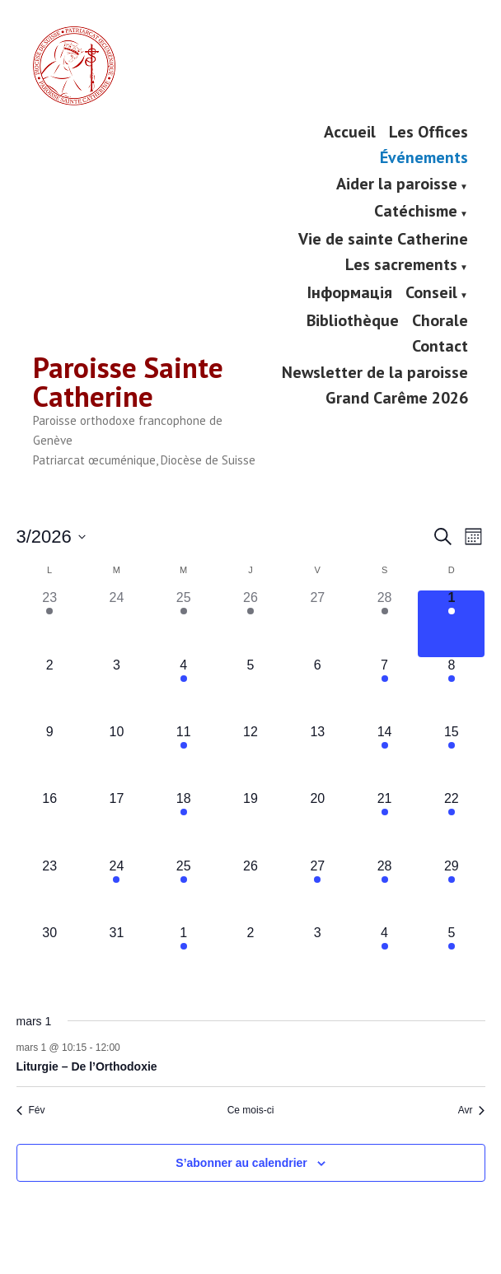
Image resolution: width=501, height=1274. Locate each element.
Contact (440, 346)
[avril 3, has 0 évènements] (317, 958)
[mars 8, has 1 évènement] (451, 690)
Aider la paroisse (396, 184)
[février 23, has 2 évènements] (49, 623)
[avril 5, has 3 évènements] (451, 958)
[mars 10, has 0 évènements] (116, 757)
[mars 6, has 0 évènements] (317, 690)
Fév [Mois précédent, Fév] (30, 1110)
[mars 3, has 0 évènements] (116, 690)
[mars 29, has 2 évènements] (451, 891)
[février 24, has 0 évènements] (116, 623)
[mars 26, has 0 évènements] (250, 891)
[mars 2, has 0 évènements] (49, 690)
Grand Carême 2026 (396, 397)
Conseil (431, 293)
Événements (424, 158)
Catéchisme (415, 212)
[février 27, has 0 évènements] (317, 623)
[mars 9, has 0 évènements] (49, 757)
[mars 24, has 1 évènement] (116, 891)
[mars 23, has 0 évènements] (49, 891)
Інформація (349, 293)
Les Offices (428, 131)
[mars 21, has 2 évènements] (384, 824)
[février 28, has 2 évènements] (384, 623)
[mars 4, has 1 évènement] (183, 690)
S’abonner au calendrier (241, 1162)
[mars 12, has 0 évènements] (250, 757)
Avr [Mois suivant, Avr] (471, 1110)
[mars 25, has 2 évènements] (183, 891)
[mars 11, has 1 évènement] (183, 757)
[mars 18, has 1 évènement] (183, 824)
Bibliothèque (353, 320)
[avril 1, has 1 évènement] (183, 958)
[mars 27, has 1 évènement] (317, 891)
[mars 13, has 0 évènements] (317, 757)
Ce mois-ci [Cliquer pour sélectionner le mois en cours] (250, 1110)
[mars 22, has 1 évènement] (451, 824)
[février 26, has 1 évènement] (250, 623)
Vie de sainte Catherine (383, 238)
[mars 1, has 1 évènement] (451, 623)
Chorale (440, 320)
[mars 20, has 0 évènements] (317, 824)
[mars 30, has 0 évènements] (49, 958)
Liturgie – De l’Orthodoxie (86, 1066)
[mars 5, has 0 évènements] (250, 690)
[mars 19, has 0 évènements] (250, 824)
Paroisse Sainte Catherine (128, 381)
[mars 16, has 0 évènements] (49, 824)
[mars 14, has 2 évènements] (384, 757)
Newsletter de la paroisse (375, 372)
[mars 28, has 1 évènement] (384, 891)
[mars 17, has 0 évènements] (116, 824)
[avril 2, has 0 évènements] (250, 958)
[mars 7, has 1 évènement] (384, 690)
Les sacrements (401, 266)
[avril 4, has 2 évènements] (384, 958)
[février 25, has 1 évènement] (183, 623)
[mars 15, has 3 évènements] (451, 757)
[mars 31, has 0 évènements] (116, 958)
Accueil (350, 131)
